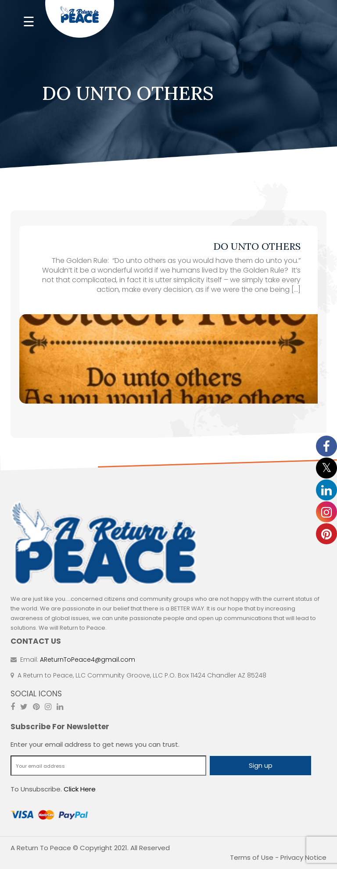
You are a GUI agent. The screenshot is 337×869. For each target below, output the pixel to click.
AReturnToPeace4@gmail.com (87, 659)
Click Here (80, 789)
